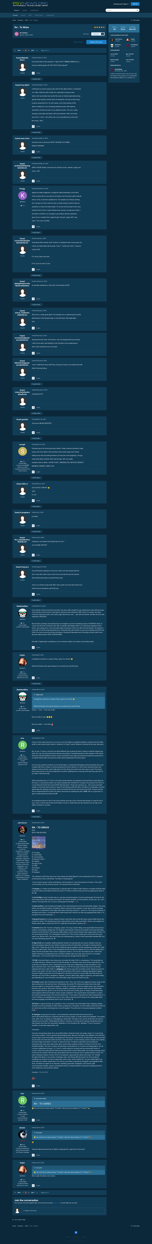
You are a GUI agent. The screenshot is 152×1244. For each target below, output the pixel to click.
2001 (31, 35)
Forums (15, 15)
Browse (16, 11)
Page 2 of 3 (45, 50)
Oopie (22, 655)
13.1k (22, 461)
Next (33, 50)
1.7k (23, 205)
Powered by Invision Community (76, 1241)
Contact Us (76, 1237)
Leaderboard (50, 15)
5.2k (23, 672)
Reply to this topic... (30, 1210)
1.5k (23, 755)
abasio (22, 1128)
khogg (22, 189)
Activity (24, 10)
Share (86, 34)
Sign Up (135, 4)
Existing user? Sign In (121, 4)
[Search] (115, 10)
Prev (19, 50)
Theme (68, 1237)
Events (23, 15)
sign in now (56, 1203)
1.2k (23, 623)
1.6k (23, 839)
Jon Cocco (22, 823)
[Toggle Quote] (35, 694)
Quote (38, 73)
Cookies (84, 1237)
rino (22, 738)
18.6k (22, 1144)
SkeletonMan (22, 606)
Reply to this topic (96, 42)
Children (25, 33)
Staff (30, 15)
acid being (134, 44)
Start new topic (78, 42)
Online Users (39, 15)
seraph (22, 444)
